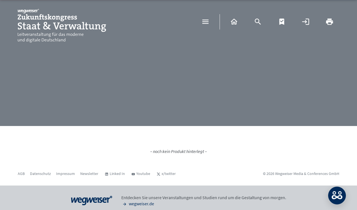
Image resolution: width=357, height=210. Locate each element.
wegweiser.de (137, 203)
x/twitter (169, 173)
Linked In (117, 173)
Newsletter (89, 173)
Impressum (65, 173)
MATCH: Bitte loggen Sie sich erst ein (337, 195)
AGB (21, 173)
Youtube (143, 173)
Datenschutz (40, 173)
